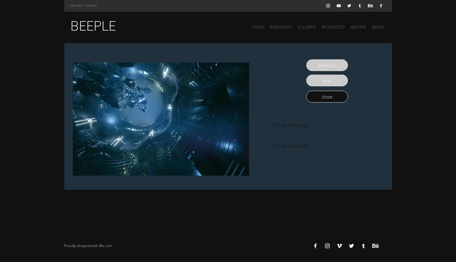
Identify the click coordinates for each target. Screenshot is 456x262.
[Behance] (370, 5)
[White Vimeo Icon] (339, 246)
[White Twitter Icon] (349, 5)
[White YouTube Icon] (338, 5)
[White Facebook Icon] (380, 5)
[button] (327, 65)
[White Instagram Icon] (328, 5)
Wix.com (105, 246)
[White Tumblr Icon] (359, 5)
